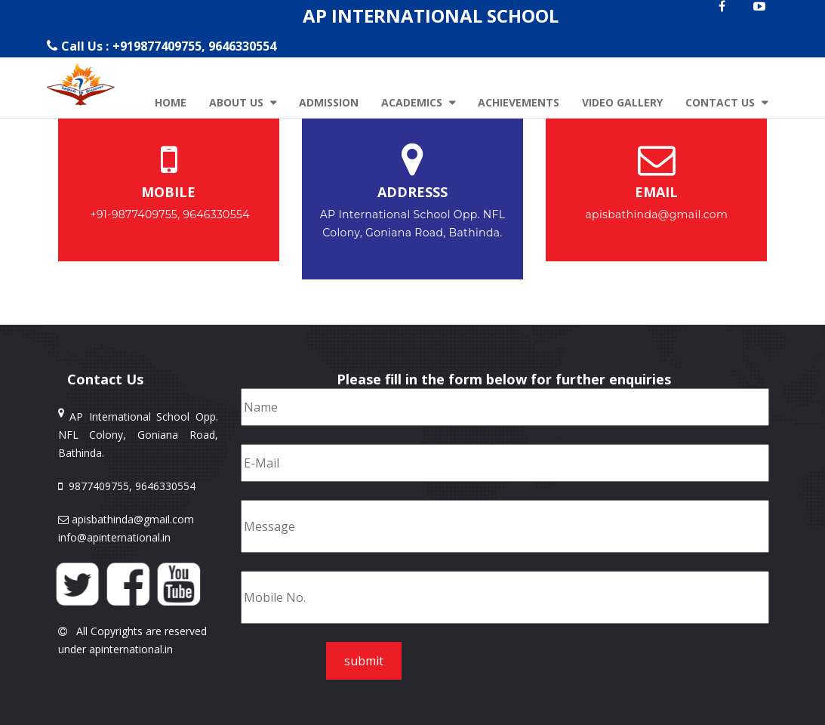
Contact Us (721, 102)
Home (170, 102)
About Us (237, 102)
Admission (329, 102)
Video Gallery (622, 102)
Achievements (518, 102)
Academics (413, 102)
